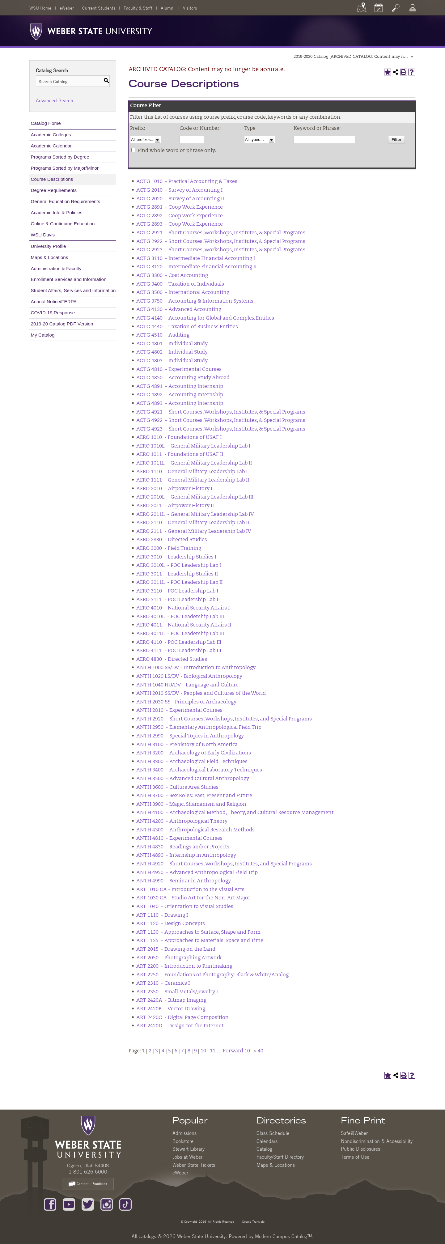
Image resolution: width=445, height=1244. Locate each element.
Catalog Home (46, 123)
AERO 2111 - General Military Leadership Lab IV (193, 531)
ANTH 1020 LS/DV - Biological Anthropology (189, 676)
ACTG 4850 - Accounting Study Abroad (183, 378)
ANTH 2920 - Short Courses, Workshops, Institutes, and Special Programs (224, 719)
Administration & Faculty (56, 268)
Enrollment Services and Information (69, 279)
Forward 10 (236, 1051)
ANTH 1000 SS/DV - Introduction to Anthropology (196, 667)
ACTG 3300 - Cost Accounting (172, 275)
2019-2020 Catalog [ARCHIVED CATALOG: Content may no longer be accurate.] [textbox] (354, 57)
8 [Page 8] (189, 1051)
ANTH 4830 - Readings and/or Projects (182, 847)
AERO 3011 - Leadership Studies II (177, 574)
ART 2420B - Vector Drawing (170, 1009)
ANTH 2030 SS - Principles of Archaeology (186, 702)
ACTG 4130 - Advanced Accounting (178, 309)
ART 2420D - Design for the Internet (179, 1026)
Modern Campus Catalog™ (283, 1236)
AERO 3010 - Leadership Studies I (176, 557)
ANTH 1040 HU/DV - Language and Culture (187, 685)
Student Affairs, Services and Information (73, 290)
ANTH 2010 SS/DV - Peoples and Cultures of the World (201, 693)
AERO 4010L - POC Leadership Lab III (180, 616)
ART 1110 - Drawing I (162, 915)
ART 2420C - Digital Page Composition (182, 1017)
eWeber (67, 8)
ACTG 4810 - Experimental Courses (179, 369)
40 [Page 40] (260, 1051)
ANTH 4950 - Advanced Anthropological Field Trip (197, 872)
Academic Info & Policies (57, 212)
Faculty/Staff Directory (280, 1157)
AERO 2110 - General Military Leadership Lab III (193, 522)
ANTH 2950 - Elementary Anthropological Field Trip (198, 727)
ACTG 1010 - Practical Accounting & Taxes (186, 181)
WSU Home (40, 8)
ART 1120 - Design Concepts (170, 923)
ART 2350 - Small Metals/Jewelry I (177, 992)
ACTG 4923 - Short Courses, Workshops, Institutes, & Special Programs (220, 429)
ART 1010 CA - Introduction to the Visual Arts (190, 889)
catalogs (147, 1236)
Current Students (98, 8)
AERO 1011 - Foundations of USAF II (179, 454)
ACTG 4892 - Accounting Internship (179, 395)
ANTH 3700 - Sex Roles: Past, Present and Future (194, 795)
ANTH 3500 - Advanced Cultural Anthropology (192, 778)
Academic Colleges (51, 134)
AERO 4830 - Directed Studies (171, 659)
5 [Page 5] (169, 1051)
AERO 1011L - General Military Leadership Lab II (194, 463)
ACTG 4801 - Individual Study (172, 344)
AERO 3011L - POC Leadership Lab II (179, 582)
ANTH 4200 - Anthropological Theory (181, 821)
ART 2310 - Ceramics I (163, 983)
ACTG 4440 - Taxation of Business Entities (187, 327)
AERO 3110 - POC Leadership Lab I (177, 591)
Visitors (190, 8)
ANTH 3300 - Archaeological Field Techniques (192, 761)
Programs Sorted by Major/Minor (65, 168)
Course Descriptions (52, 179)
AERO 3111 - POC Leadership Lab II (178, 599)
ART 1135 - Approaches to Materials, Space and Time (199, 940)
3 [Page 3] (156, 1051)
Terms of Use (355, 1157)
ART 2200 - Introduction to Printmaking (184, 966)
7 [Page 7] (182, 1051)
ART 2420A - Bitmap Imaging (171, 1000)
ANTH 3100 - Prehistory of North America (187, 744)
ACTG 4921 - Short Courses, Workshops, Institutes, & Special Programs (220, 412)
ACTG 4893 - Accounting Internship (179, 403)
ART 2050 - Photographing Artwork (179, 958)
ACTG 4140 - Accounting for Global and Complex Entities (205, 318)
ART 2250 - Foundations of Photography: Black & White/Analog (212, 975)
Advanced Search (54, 100)
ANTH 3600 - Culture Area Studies (177, 787)
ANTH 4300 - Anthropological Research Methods (195, 830)
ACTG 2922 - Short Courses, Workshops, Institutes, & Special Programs (220, 241)
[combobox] (353, 56)
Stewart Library (188, 1149)
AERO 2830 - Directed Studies (171, 539)
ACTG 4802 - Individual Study (172, 352)
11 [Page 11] (212, 1051)
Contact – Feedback (87, 1184)
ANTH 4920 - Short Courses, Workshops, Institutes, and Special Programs (224, 864)
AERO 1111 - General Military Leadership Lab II (192, 480)
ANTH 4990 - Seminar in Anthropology (183, 881)
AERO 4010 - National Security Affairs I (183, 608)
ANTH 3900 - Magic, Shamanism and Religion (191, 804)
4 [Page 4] (163, 1051)
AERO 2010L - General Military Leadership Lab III (194, 497)
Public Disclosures (360, 1149)
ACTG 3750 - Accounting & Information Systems (194, 301)
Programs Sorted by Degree (60, 156)
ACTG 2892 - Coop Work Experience (179, 216)
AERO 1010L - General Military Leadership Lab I (193, 446)
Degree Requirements (54, 190)
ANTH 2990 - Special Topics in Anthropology (190, 736)
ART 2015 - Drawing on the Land (175, 949)
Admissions (184, 1133)
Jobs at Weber (187, 1157)
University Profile (48, 246)
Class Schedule (272, 1133)
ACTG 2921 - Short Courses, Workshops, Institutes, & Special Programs (220, 233)
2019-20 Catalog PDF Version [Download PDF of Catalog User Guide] (62, 323)
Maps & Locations (49, 257)
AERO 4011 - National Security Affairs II (183, 625)
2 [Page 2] (150, 1051)
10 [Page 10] (203, 1051)
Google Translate (253, 1221)
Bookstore (182, 1141)
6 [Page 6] (176, 1051)
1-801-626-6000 (88, 1172)
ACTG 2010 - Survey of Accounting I (179, 190)
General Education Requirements (65, 201)
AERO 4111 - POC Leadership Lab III (178, 650)
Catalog (264, 1149)
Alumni (168, 8)
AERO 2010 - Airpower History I (174, 488)
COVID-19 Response (53, 312)
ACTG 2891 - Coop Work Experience (179, 207)
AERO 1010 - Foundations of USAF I (179, 437)
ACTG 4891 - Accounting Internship (179, 386)
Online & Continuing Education (63, 223)
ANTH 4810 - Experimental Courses (179, 838)
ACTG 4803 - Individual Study (172, 361)
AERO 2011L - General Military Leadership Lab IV (195, 514)
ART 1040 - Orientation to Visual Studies (184, 906)
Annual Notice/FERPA (54, 301)
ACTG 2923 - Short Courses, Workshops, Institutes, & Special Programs (220, 250)
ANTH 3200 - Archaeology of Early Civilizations (193, 753)
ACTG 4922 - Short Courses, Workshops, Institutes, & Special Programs (220, 420)
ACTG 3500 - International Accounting (182, 292)
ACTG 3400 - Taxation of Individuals (180, 284)
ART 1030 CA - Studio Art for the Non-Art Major (193, 898)
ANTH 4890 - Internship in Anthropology (186, 855)
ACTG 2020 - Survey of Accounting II (180, 199)
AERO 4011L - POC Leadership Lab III (180, 633)
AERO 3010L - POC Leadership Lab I (178, 565)
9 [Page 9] (195, 1051)
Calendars (267, 1141)
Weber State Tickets (193, 1165)
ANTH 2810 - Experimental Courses (179, 710)
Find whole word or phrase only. (177, 150)
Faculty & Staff (138, 8)
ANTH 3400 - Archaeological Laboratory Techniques (199, 770)
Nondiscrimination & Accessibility (377, 1141)
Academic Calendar (51, 145)
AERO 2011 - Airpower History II (175, 505)
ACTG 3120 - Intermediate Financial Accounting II (196, 267)
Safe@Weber (354, 1133)
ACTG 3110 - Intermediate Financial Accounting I (195, 258)
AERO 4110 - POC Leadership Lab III (178, 642)
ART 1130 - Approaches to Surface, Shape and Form (198, 932)
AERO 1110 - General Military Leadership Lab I (192, 471)
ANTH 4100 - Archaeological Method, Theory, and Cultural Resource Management (234, 812)
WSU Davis (43, 234)
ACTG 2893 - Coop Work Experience (179, 224)
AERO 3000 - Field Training (168, 548)
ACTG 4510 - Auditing (162, 335)
